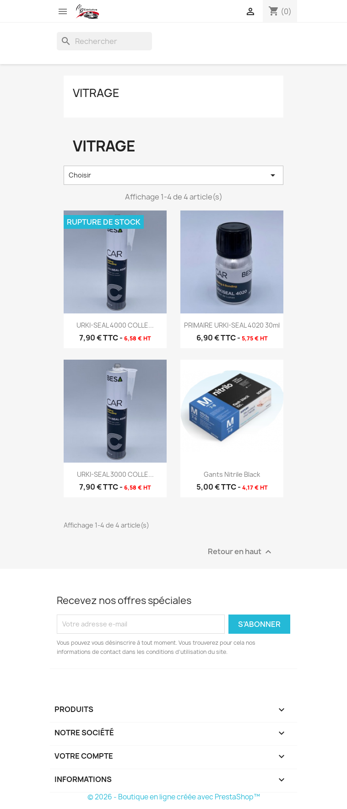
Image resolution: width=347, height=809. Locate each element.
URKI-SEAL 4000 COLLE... (115, 325)
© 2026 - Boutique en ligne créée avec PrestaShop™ (173, 797)
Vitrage (96, 93)
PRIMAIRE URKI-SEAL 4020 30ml (232, 325)
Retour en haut (241, 551)
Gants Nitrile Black (232, 474)
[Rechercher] (104, 41)
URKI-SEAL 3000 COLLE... (115, 474)
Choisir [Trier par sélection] (173, 175)
